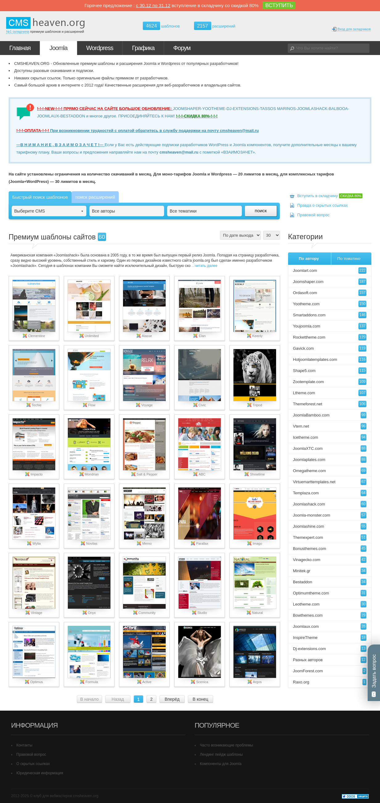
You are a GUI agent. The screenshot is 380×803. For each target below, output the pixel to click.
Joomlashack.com (329, 504)
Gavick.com (329, 348)
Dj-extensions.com (329, 648)
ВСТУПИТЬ (279, 5)
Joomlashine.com (329, 526)
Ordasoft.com (329, 293)
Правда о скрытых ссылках (322, 205)
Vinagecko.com (329, 559)
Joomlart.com (329, 270)
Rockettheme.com (329, 337)
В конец (200, 699)
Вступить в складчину (330, 195)
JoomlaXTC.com (329, 448)
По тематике (349, 258)
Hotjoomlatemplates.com (329, 359)
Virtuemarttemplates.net (329, 482)
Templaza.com (329, 493)
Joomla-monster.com (329, 515)
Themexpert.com (329, 537)
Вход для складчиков (351, 29)
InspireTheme (329, 637)
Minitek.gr (329, 571)
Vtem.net (329, 426)
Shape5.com (329, 370)
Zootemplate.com (329, 381)
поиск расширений (95, 197)
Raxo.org (329, 682)
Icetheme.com (329, 437)
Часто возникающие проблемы (226, 745)
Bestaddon (329, 582)
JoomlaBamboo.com (329, 415)
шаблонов (161, 26)
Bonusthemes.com (329, 548)
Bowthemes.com (329, 615)
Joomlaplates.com (329, 459)
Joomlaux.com (329, 626)
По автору (309, 258)
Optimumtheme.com (329, 593)
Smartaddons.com (329, 315)
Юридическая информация (39, 773)
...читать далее (204, 266)
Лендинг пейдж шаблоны (221, 754)
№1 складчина (17, 31)
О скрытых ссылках (33, 764)
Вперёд (172, 699)
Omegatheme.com (329, 470)
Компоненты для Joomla (221, 764)
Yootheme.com (329, 304)
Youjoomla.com (329, 326)
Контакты (24, 745)
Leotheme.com (329, 604)
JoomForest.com (329, 671)
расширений (214, 26)
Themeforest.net (329, 404)
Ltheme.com (329, 393)
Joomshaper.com (329, 281)
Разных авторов (329, 660)
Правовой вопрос (313, 215)
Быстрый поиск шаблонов (40, 197)
